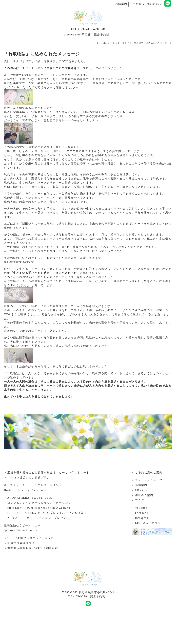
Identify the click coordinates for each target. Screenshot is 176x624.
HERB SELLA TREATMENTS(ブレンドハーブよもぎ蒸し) (47, 512)
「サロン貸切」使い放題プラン (28, 477)
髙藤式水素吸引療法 (21, 543)
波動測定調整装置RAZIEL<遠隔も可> (33, 548)
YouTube (141, 507)
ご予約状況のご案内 (149, 472)
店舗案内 (121, 4)
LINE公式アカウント (149, 522)
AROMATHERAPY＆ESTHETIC (29, 497)
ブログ (139, 500)
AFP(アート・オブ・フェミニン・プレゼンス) (39, 517)
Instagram (142, 517)
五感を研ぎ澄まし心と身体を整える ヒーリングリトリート (48, 472)
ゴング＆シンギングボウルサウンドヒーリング (39, 502)
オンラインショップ (149, 480)
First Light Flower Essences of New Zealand (38, 507)
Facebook (141, 512)
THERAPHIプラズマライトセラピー (32, 538)
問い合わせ (154, 4)
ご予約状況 (137, 4)
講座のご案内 (144, 495)
